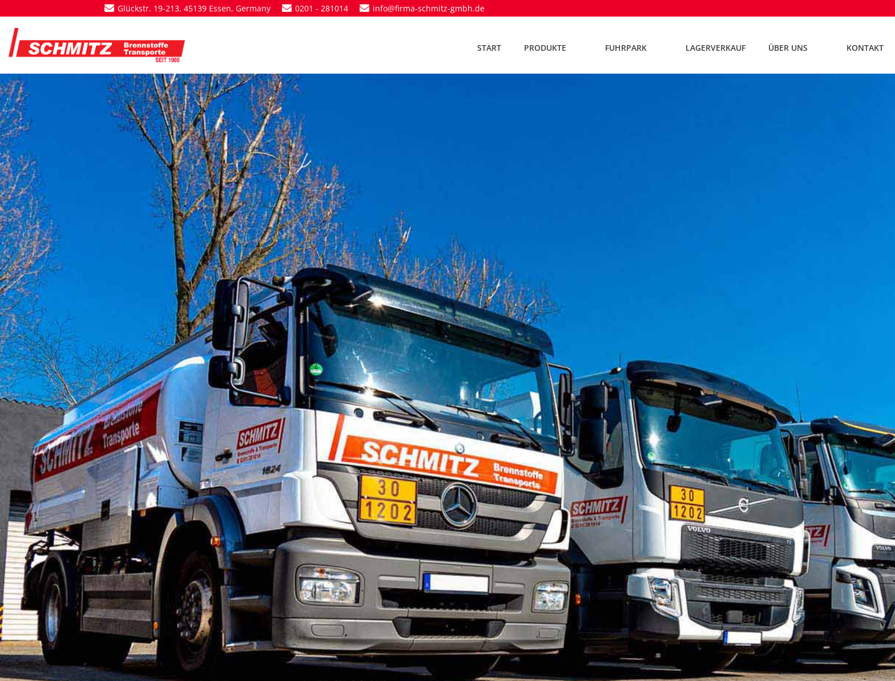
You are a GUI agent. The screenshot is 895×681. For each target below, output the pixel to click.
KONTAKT (865, 47)
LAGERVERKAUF (715, 47)
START (489, 47)
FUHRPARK (634, 47)
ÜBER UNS (796, 47)
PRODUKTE (553, 47)
